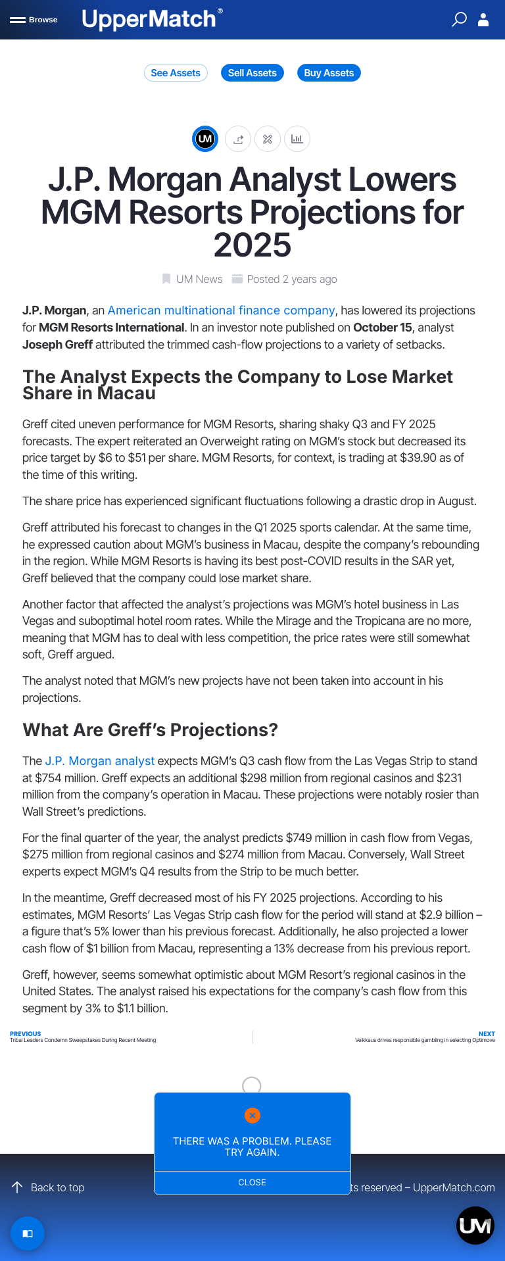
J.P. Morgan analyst (100, 761)
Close (253, 1182)
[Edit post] (267, 138)
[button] (238, 138)
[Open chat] (475, 1225)
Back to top (47, 1187)
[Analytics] (297, 138)
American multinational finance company (221, 311)
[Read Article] (28, 1233)
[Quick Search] (459, 20)
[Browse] (33, 20)
